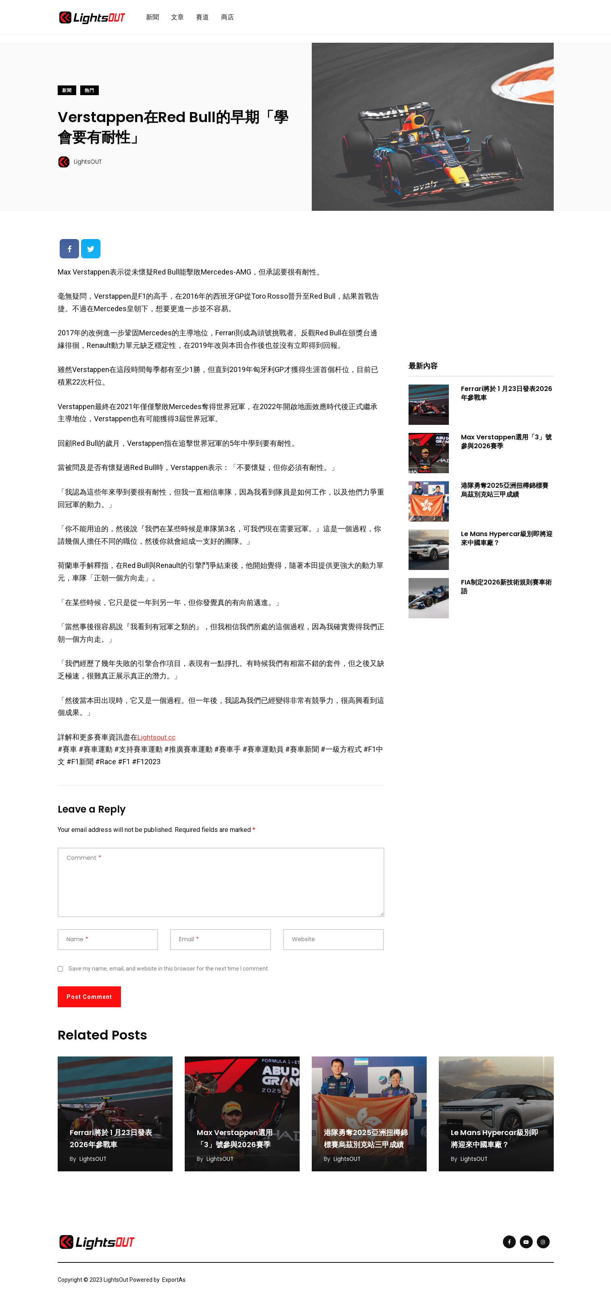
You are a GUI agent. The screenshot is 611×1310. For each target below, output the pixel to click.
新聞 (152, 18)
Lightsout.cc (157, 740)
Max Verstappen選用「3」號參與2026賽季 (506, 445)
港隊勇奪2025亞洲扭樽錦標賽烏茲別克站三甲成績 (504, 493)
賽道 (202, 18)
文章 (177, 18)
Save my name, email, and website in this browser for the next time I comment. (169, 972)
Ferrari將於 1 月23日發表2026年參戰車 (506, 396)
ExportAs (174, 1283)
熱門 (89, 93)
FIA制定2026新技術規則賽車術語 (506, 590)
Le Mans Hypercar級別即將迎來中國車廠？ (507, 541)
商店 (227, 18)
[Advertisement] (481, 294)
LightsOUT (93, 1162)
